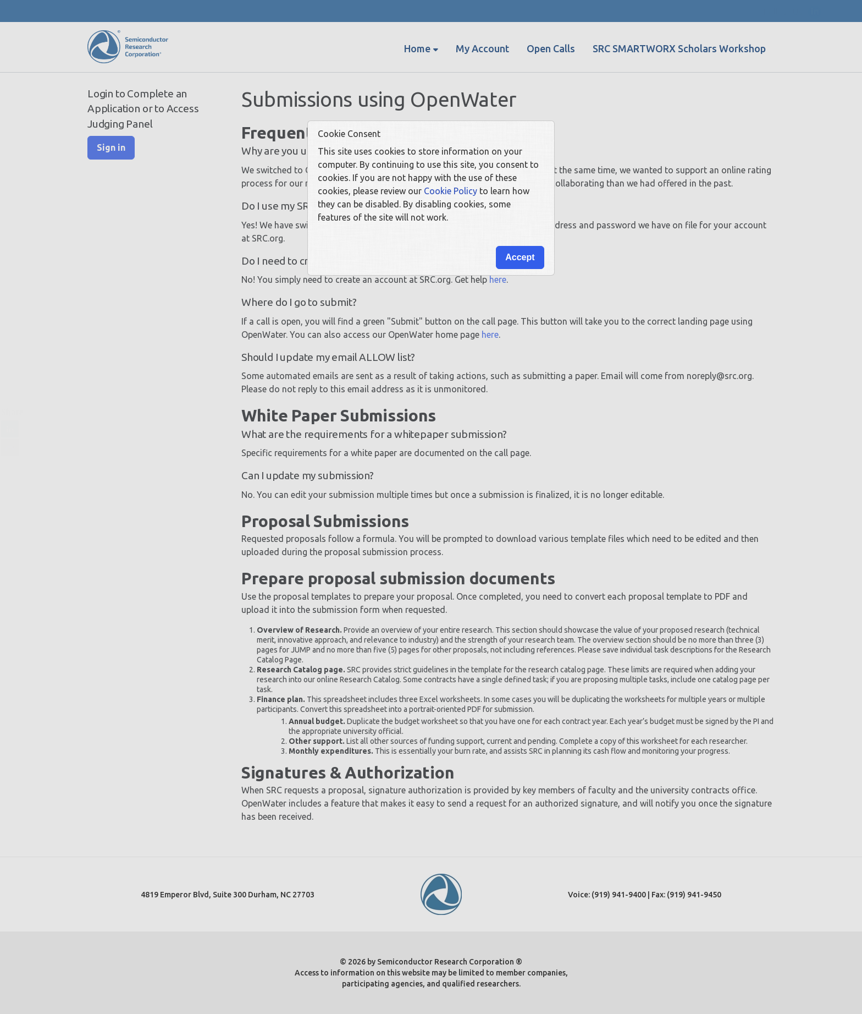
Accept (519, 257)
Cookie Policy (450, 191)
